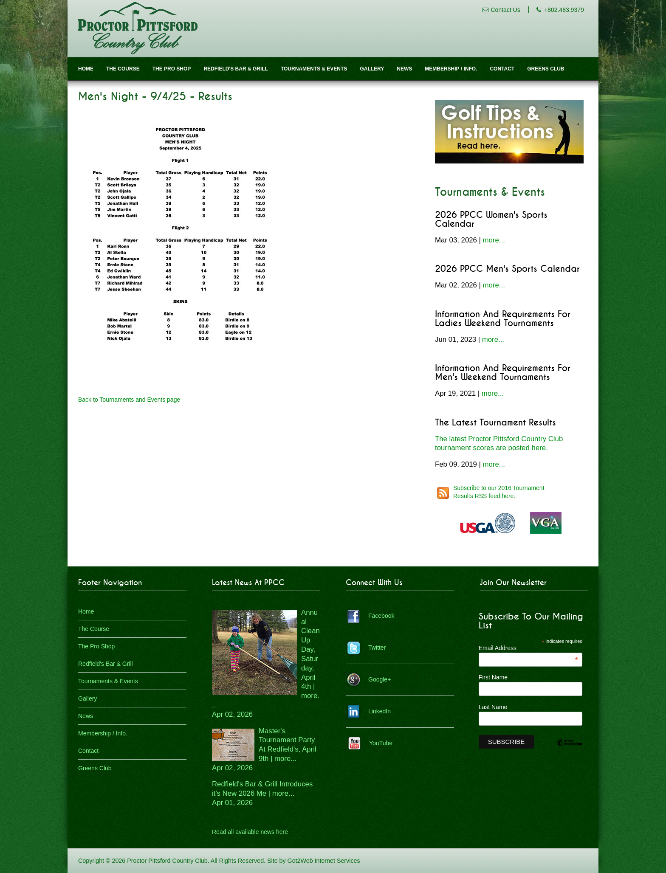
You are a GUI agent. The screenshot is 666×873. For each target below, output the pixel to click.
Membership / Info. (451, 69)
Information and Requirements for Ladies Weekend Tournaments (502, 319)
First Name (493, 677)
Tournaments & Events (314, 69)
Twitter (377, 647)
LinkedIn (379, 711)
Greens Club (545, 69)
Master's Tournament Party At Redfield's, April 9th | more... (264, 749)
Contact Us (505, 9)
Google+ (379, 679)
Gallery (372, 69)
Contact (502, 69)
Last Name (493, 707)
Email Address (529, 648)
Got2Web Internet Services (324, 860)
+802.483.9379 (564, 9)
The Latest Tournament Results (495, 422)
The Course (123, 69)
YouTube (380, 743)
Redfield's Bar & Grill (235, 69)
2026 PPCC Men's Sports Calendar (507, 269)
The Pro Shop (171, 69)
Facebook (381, 615)
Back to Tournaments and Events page (129, 399)
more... (494, 240)
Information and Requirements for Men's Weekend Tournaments (502, 373)
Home (85, 69)
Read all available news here (250, 831)
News (404, 69)
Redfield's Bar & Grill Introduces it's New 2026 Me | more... (262, 793)
